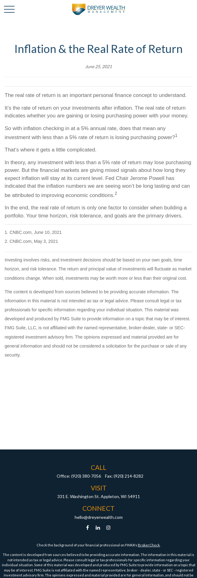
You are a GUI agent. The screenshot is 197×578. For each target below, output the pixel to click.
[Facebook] (87, 527)
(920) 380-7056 (86, 476)
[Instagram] (108, 527)
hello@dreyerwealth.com (99, 517)
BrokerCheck (149, 545)
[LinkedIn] (98, 527)
